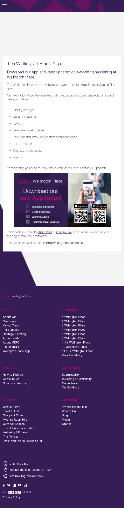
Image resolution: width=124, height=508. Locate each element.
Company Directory (15, 383)
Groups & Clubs (13, 415)
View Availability (72, 355)
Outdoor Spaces (14, 424)
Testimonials (11, 346)
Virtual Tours (11, 325)
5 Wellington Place (73, 334)
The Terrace (10, 436)
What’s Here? (11, 407)
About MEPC (11, 342)
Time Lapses (11, 329)
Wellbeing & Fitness (15, 432)
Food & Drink (11, 411)
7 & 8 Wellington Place (76, 342)
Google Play (107, 84)
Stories (67, 424)
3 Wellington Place (73, 325)
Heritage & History (14, 334)
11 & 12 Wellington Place (77, 351)
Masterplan (10, 321)
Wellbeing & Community (77, 379)
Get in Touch (11, 379)
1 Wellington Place (73, 317)
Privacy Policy (11, 497)
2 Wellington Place (73, 321)
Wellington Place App (16, 351)
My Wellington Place (74, 407)
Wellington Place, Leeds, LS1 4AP (27, 470)
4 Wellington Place (73, 329)
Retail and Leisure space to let (22, 441)
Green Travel (70, 383)
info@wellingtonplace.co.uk (64, 243)
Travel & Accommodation (19, 428)
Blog (65, 415)
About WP (9, 317)
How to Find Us (13, 374)
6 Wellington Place (73, 338)
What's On (69, 411)
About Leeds (11, 338)
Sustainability (70, 374)
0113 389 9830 (15, 463)
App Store (88, 84)
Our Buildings (70, 387)
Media (66, 419)
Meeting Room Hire (15, 419)
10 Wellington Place (74, 346)
